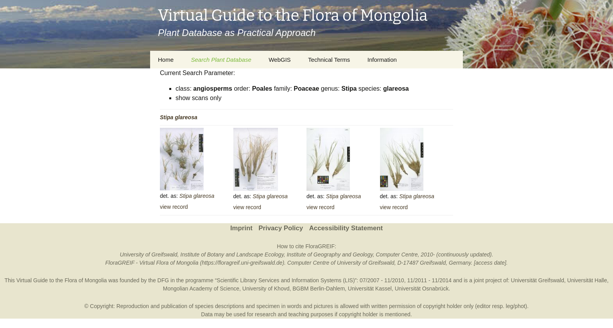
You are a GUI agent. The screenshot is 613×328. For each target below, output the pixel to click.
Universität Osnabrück (422, 288)
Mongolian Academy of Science (201, 288)
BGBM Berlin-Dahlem (318, 288)
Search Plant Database (221, 59)
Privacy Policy (280, 228)
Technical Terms (329, 59)
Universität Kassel (370, 288)
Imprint (241, 228)
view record (174, 207)
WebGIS (279, 59)
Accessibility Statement (346, 228)
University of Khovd (266, 288)
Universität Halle (587, 280)
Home (166, 59)
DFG (163, 280)
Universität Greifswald (537, 280)
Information (382, 59)
